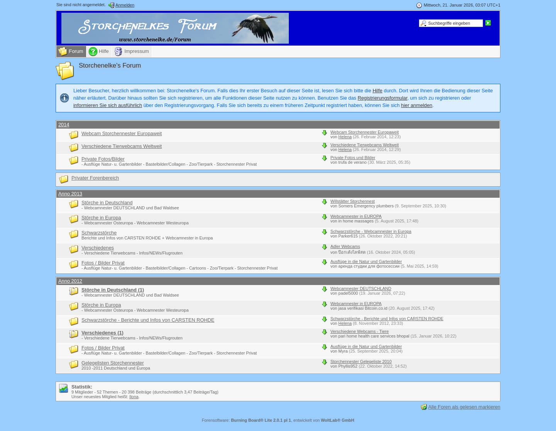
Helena (344, 136)
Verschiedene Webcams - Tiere (360, 331)
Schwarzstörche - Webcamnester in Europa (371, 231)
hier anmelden (416, 105)
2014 (63, 124)
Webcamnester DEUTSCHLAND (361, 288)
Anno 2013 (70, 194)
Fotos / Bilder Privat (103, 263)
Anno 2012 (70, 281)
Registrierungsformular (382, 98)
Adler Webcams (345, 246)
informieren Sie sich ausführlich (107, 105)
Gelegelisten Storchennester (112, 363)
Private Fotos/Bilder (103, 159)
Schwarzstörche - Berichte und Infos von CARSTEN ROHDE (147, 320)
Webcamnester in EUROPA (356, 216)
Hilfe (378, 90)
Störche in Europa (101, 218)
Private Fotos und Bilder (353, 157)
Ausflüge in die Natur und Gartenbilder (366, 261)
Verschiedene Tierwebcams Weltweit (121, 146)
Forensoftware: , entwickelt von (278, 420)
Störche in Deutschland (106, 202)
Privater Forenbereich (95, 178)
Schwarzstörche (99, 233)
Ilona (134, 396)
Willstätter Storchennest (353, 201)
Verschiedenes (97, 248)
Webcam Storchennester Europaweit (121, 133)
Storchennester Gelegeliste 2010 (361, 361)
